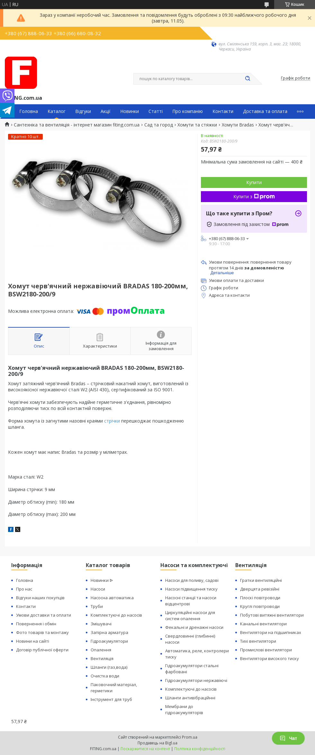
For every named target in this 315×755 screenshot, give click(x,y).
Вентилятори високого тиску (269, 658)
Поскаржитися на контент (145, 748)
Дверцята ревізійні (259, 589)
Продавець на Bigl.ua (157, 743)
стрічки (112, 421)
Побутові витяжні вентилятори (272, 615)
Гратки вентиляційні (261, 580)
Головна (28, 111)
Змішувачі (101, 624)
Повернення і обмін (36, 624)
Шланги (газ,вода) (109, 667)
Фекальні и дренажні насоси (194, 627)
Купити (254, 182)
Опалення (101, 650)
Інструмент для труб (111, 699)
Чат (288, 738)
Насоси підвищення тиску (191, 589)
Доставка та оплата (265, 111)
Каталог (57, 111)
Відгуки (83, 111)
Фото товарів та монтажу (42, 632)
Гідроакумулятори (109, 641)
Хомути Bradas (238, 125)
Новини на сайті (32, 641)
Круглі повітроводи (260, 606)
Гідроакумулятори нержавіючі (196, 680)
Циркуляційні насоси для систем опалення (190, 615)
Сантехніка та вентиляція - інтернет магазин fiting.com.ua (77, 125)
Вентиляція (102, 658)
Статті (155, 111)
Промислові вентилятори (266, 650)
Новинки (129, 111)
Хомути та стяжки (197, 125)
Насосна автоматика (112, 598)
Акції (106, 111)
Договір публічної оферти (42, 650)
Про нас (24, 589)
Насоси (98, 589)
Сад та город (158, 125)
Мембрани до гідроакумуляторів (184, 709)
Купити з (254, 196)
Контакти (222, 111)
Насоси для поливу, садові (192, 580)
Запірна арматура (109, 632)
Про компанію (187, 111)
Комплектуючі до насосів (116, 615)
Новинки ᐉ (102, 580)
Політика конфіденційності (199, 748)
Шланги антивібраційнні (190, 698)
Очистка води (105, 676)
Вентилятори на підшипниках (270, 632)
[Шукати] (247, 79)
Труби (97, 606)
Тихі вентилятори (258, 641)
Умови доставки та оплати (43, 615)
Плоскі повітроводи (260, 598)
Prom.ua (189, 737)
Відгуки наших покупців (40, 598)
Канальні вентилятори (263, 624)
